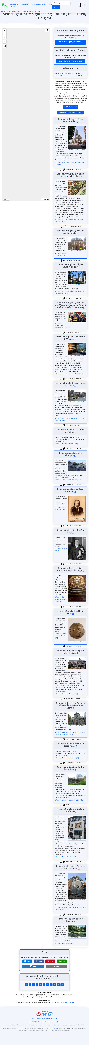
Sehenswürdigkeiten (39, 4)
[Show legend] (47, 30)
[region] (26, 114)
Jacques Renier (73, 401)
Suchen (56, 7)
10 (62, 984)
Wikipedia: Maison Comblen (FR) (65, 857)
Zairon (73, 669)
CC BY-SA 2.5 (82, 149)
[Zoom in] (4, 30)
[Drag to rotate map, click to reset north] (4, 37)
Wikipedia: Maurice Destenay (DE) (66, 444)
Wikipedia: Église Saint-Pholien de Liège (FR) (69, 162)
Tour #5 (37, 11)
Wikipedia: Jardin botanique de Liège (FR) (69, 800)
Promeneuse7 (73, 725)
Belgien (24, 11)
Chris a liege (73, 250)
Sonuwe (73, 284)
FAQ (50, 4)
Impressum (39, 1018)
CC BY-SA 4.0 (81, 355)
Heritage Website (68, 734)
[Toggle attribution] (48, 199)
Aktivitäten (25, 4)
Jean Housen (74, 937)
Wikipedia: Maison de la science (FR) (67, 418)
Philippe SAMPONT (73, 149)
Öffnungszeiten (60, 420)
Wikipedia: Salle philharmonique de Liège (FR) (61, 599)
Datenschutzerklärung (50, 1018)
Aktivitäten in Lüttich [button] (70, 106)
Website (58, 164)
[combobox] (61, 3)
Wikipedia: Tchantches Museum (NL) (59, 325)
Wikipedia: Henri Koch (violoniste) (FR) (60, 636)
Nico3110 (73, 602)
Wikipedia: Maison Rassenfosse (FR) (67, 758)
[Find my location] (4, 41)
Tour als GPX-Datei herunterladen (62, 1002)
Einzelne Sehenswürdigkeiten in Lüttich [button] (70, 112)
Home (3, 11)
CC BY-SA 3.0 (80, 250)
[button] (27, 961)
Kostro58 (73, 641)
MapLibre (44, 199)
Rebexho (74, 839)
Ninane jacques (73, 355)
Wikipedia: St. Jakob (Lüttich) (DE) (66, 694)
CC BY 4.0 (82, 899)
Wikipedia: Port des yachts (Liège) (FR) (68, 480)
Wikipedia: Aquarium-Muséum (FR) (66, 374)
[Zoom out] (4, 34)
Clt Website (62, 221)
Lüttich (30, 11)
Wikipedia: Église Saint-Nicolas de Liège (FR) (69, 291)
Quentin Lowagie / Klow (74, 899)
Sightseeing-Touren (14, 5)
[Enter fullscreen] (4, 46)
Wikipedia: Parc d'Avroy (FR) (64, 943)
